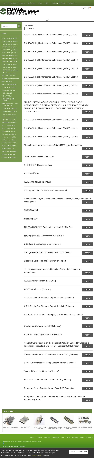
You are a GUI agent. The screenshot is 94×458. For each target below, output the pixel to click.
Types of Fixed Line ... (9, 148)
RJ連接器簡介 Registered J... (11, 78)
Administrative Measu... (10, 140)
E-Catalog (55, 3)
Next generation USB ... (10, 111)
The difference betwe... (9, 73)
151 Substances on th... (10, 117)
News (40, 3)
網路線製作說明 (7, 96)
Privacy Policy (36, 455)
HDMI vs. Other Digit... (9, 137)
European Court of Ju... (10, 154)
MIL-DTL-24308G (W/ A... (10, 61)
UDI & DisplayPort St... (9, 125)
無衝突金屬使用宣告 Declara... (9, 99)
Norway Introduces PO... (10, 143)
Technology (31, 3)
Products (22, 3)
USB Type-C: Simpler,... (10, 87)
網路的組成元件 (7, 93)
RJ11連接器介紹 (7, 81)
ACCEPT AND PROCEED (78, 451)
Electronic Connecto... (9, 114)
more (87, 35)
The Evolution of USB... (10, 75)
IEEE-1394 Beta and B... (10, 84)
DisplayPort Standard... (9, 134)
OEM (46, 3)
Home (5, 3)
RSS (88, 9)
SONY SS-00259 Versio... (10, 151)
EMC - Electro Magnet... (10, 145)
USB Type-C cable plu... (10, 108)
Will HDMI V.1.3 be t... (9, 131)
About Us (13, 3)
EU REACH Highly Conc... (10, 38)
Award (63, 3)
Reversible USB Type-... (10, 90)
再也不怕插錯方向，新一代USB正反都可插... (10, 104)
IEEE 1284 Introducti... (9, 120)
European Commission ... (10, 157)
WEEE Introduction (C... (10, 122)
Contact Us (71, 3)
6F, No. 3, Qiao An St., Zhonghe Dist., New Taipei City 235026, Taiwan (24, 441)
